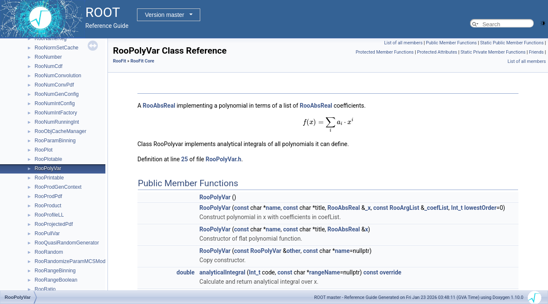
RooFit (119, 61)
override (390, 272)
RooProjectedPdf (54, 224)
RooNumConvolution (58, 76)
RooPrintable (49, 178)
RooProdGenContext (58, 187)
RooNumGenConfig (57, 94)
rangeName (324, 272)
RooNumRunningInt (57, 122)
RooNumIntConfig (55, 103)
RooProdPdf (48, 196)
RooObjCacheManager (60, 131)
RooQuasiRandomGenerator (67, 243)
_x (368, 207)
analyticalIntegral (222, 272)
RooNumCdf (48, 66)
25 (184, 159)
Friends (536, 52)
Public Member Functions (451, 43)
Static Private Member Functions (493, 52)
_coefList (436, 207)
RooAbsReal (159, 105)
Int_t (457, 207)
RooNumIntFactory (56, 113)
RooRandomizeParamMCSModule (73, 261)
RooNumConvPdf (54, 85)
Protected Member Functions (385, 52)
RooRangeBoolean (56, 280)
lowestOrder (480, 207)
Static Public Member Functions (512, 43)
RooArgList (404, 207)
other (294, 250)
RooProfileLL (49, 215)
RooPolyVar (48, 168)
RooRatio (45, 289)
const (241, 207)
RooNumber (48, 57)
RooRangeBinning (55, 271)
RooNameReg (51, 38)
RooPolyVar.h (224, 159)
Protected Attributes (437, 52)
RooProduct (48, 206)
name (273, 207)
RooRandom (49, 252)
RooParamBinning (55, 141)
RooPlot (44, 150)
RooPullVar (47, 233)
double (186, 272)
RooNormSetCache (56, 48)
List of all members (403, 43)
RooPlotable (48, 159)
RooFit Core (142, 61)
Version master (164, 14)
